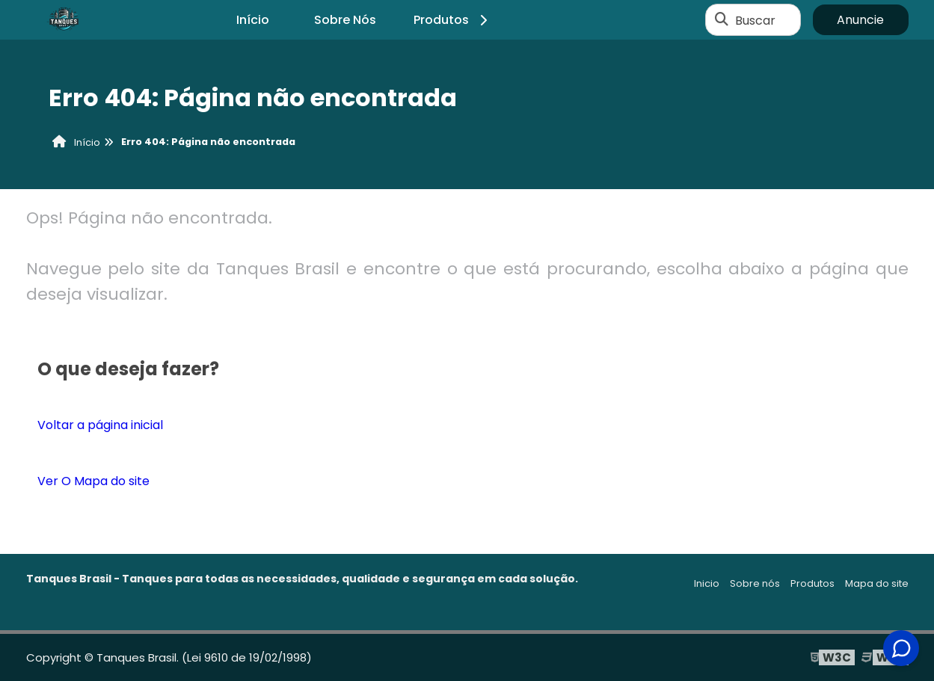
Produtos (453, 19)
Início (252, 19)
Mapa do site (877, 583)
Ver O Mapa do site (93, 481)
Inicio (706, 583)
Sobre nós (755, 583)
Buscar (755, 19)
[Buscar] (722, 20)
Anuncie (860, 19)
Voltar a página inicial (100, 425)
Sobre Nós (345, 19)
